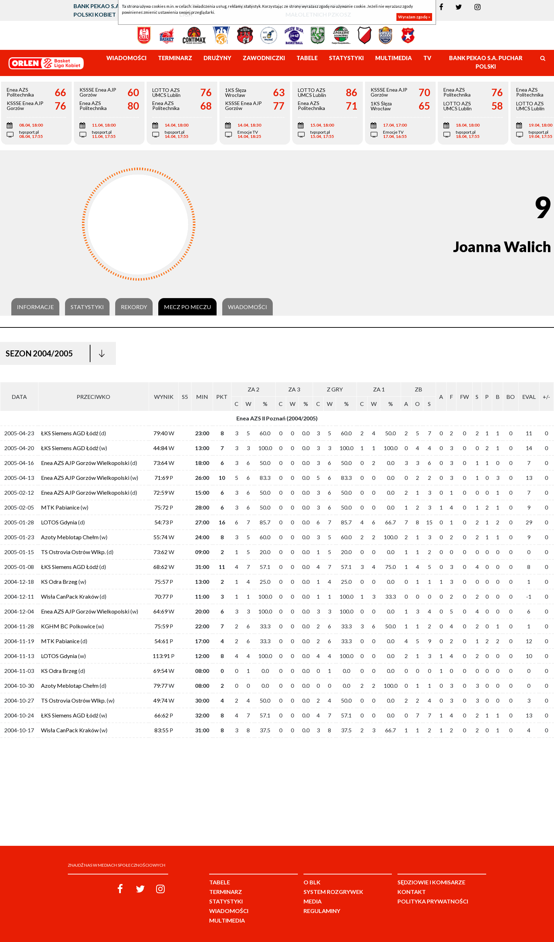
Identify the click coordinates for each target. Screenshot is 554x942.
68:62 (160, 566)
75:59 (161, 626)
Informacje (35, 307)
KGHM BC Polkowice (68, 626)
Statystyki (87, 307)
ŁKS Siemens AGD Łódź (69, 433)
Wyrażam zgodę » (414, 16)
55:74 (160, 537)
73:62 (160, 551)
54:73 (161, 522)
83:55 (161, 730)
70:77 (161, 596)
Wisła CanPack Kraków (70, 596)
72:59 (160, 492)
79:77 (160, 685)
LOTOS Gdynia (59, 522)
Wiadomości (247, 307)
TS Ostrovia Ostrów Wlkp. (73, 551)
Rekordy (134, 307)
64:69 (160, 611)
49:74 (160, 700)
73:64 (160, 462)
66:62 (161, 715)
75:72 (161, 507)
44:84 (160, 447)
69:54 (160, 670)
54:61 (161, 641)
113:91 (161, 655)
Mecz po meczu (187, 307)
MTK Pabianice (60, 507)
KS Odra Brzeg (59, 581)
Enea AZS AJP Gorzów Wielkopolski (85, 462)
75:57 (161, 581)
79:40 (160, 433)
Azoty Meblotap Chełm (70, 537)
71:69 (161, 477)
